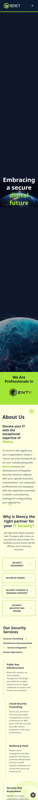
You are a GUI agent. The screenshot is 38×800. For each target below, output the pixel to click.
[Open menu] (32, 6)
